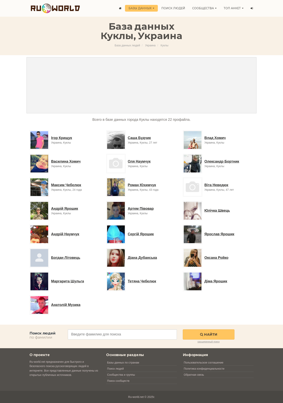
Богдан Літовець (65, 258)
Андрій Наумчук (65, 234)
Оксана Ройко (216, 258)
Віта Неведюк (216, 185)
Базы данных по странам (123, 362)
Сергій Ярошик (141, 234)
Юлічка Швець (217, 210)
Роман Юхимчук (142, 185)
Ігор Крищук (61, 138)
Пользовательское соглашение (203, 362)
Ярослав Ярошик (219, 234)
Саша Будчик (139, 138)
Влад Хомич (215, 138)
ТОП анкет (233, 8)
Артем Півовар (141, 209)
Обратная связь (194, 374)
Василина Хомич (66, 161)
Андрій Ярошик (64, 209)
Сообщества (204, 8)
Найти (208, 334)
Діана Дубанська (142, 258)
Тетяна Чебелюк (142, 281)
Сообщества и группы (121, 374)
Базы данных (141, 8)
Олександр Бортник (221, 161)
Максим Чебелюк (66, 185)
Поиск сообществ (118, 380)
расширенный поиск (209, 341)
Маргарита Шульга (67, 281)
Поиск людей (173, 8)
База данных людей (127, 45)
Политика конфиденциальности (204, 368)
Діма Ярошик (215, 281)
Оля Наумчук (139, 161)
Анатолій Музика (65, 305)
